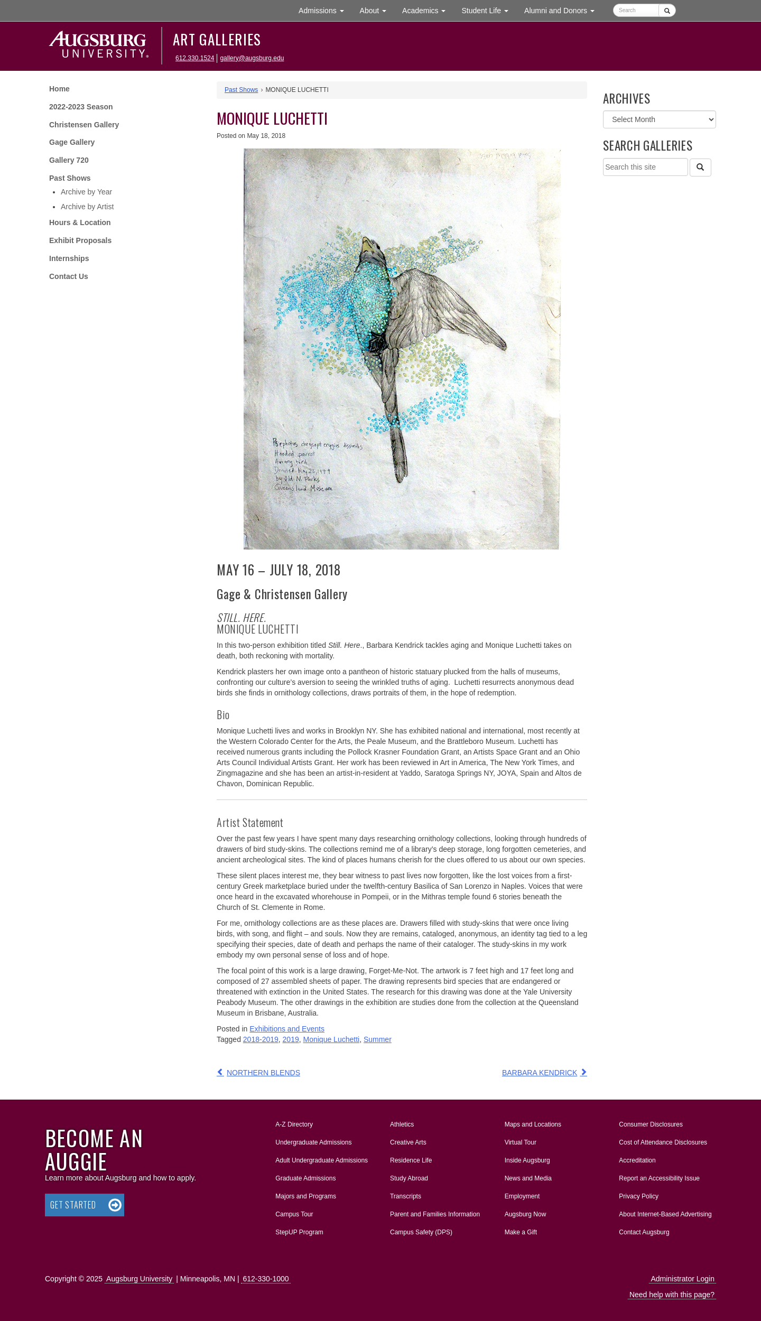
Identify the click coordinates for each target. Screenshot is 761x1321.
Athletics (402, 1124)
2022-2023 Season (81, 107)
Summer (378, 1039)
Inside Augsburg (527, 1160)
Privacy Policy (638, 1196)
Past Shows (70, 178)
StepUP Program (299, 1232)
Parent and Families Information (435, 1214)
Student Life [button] (488, 10)
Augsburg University (139, 1279)
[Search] (700, 167)
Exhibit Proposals (80, 240)
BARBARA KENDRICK (539, 1072)
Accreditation (637, 1160)
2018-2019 (261, 1039)
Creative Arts (408, 1142)
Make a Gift (521, 1232)
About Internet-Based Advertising (665, 1214)
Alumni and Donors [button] (563, 10)
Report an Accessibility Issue (659, 1178)
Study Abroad (409, 1178)
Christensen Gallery (84, 124)
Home (59, 89)
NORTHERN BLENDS (263, 1072)
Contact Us (68, 276)
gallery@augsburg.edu (252, 58)
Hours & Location (80, 222)
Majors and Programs (305, 1194)
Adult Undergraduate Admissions (321, 1160)
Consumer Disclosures (651, 1124)
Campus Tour (294, 1214)
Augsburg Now (525, 1214)
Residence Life (411, 1160)
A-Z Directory (294, 1124)
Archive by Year (86, 192)
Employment (522, 1196)
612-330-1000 (266, 1279)
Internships (69, 258)
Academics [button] (427, 10)
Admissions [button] (325, 10)
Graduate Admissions (305, 1178)
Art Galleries (217, 39)
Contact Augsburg (644, 1232)
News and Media (528, 1178)
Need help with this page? (671, 1294)
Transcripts (405, 1196)
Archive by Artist (87, 206)
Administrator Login (682, 1279)
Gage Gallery (72, 142)
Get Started (73, 1204)
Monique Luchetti (331, 1039)
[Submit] (667, 10)
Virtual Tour (520, 1142)
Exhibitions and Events (286, 1029)
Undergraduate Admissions (313, 1142)
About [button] (377, 13)
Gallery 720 (69, 160)
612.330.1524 (194, 58)
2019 (291, 1039)
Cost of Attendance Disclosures (663, 1142)
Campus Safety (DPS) (421, 1232)
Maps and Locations (533, 1124)
